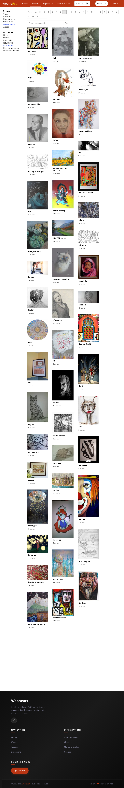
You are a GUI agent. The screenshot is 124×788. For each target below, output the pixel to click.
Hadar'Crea (58, 579)
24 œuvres (81, 196)
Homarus (32, 555)
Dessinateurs (9, 24)
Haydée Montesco (36, 582)
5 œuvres (56, 282)
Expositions (48, 3)
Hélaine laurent (85, 193)
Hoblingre (32, 526)
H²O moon (57, 320)
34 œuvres (81, 565)
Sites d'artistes (63, 3)
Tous (5, 14)
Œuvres (24, 3)
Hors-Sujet (83, 89)
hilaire (81, 220)
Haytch (31, 310)
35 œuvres (56, 241)
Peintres (7, 16)
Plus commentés (11, 48)
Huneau (56, 99)
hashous (31, 144)
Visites (6, 37)
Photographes (9, 19)
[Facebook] (14, 720)
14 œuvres (81, 134)
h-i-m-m (82, 245)
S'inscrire (20, 770)
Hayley (31, 424)
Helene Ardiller (34, 104)
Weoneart (19, 700)
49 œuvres (31, 428)
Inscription (101, 3)
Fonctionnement (71, 737)
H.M (29, 211)
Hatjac (56, 490)
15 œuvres (31, 215)
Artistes (35, 3)
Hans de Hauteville (36, 624)
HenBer (81, 519)
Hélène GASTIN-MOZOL (60, 169)
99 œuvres (31, 483)
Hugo (30, 78)
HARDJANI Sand (34, 251)
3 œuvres (56, 467)
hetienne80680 (59, 618)
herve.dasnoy (59, 210)
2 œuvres (81, 430)
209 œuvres (82, 62)
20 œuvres (31, 107)
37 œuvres (31, 54)
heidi (30, 382)
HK (79, 152)
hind (80, 427)
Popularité (8, 40)
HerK (80, 386)
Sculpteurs (8, 21)
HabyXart (82, 465)
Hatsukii (57, 540)
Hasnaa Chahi (84, 344)
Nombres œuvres (11, 50)
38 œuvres (81, 284)
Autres (6, 27)
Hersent (57, 402)
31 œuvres (81, 93)
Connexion (115, 3)
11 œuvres (81, 389)
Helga (55, 140)
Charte (67, 742)
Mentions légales (71, 747)
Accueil (14, 737)
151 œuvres (57, 406)
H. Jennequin (84, 561)
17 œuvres (31, 558)
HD (54, 361)
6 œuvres (56, 61)
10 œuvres (81, 347)
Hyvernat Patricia (61, 279)
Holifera (82, 603)
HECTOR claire (59, 238)
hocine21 (82, 305)
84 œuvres (56, 621)
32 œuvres (56, 214)
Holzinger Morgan (36, 171)
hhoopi (31, 480)
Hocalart (57, 463)
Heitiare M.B (33, 452)
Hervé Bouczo (59, 435)
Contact (67, 752)
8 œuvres (81, 156)
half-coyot (32, 51)
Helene (31, 277)
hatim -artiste (85, 131)
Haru (30, 342)
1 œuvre (30, 346)
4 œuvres (31, 81)
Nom (5, 35)
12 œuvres (31, 255)
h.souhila (82, 281)
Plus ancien (8, 45)
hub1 (55, 58)
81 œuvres (56, 174)
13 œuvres (56, 103)
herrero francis (85, 58)
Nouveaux (8, 43)
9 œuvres (31, 148)
